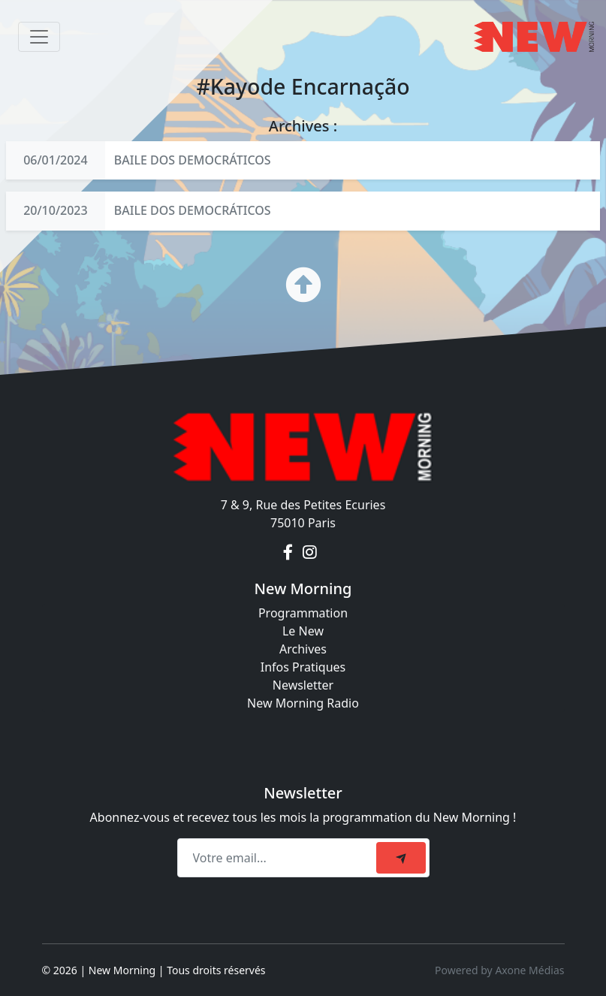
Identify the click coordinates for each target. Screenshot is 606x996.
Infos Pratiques (303, 667)
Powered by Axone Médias (499, 970)
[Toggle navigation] (39, 37)
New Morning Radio (303, 703)
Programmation (303, 613)
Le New (303, 631)
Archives (303, 649)
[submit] (401, 858)
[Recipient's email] (279, 858)
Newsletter (303, 685)
